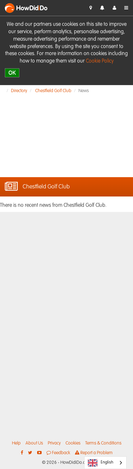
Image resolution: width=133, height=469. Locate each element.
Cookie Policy (100, 61)
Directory (19, 91)
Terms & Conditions (103, 443)
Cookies (73, 443)
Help (16, 443)
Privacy (54, 443)
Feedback (58, 452)
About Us (34, 443)
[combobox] (105, 462)
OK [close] (12, 72)
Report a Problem (94, 452)
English (100, 463)
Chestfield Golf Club (53, 91)
